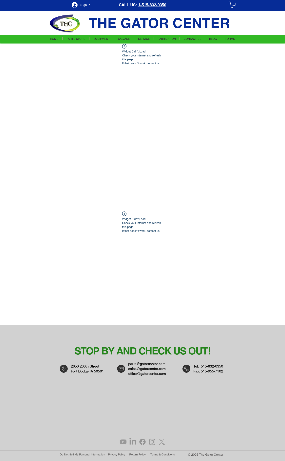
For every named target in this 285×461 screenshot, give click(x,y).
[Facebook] (142, 442)
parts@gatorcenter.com (146, 364)
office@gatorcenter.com (147, 373)
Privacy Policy (116, 454)
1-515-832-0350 (152, 5)
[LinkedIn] (133, 442)
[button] (233, 5)
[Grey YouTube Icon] (123, 442)
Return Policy (137, 454)
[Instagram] (152, 442)
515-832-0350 (212, 366)
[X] (162, 442)
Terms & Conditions (162, 454)
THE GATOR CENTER (159, 23)
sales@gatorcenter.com (147, 369)
